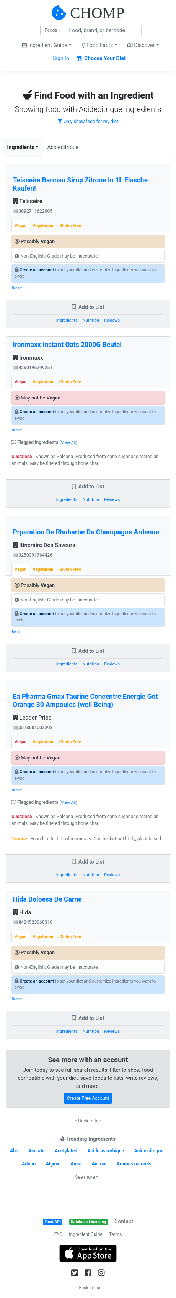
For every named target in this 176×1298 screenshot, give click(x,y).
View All (68, 442)
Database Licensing (88, 1221)
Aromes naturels (134, 1164)
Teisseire (27, 201)
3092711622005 (33, 211)
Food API (52, 1221)
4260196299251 (33, 367)
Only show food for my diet (88, 121)
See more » (86, 1177)
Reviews (112, 320)
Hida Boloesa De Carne (47, 899)
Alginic (53, 1164)
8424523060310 (33, 922)
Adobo (29, 1164)
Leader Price (32, 717)
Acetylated (66, 1150)
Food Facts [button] (97, 45)
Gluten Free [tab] (70, 225)
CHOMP (97, 12)
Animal (99, 1164)
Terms (115, 1234)
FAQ (58, 1234)
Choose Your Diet (101, 58)
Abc (14, 1150)
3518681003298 (33, 727)
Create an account (37, 270)
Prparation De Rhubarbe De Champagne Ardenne (86, 532)
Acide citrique (148, 1150)
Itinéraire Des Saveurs (44, 545)
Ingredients (20, 147)
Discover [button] (141, 45)
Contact (123, 1221)
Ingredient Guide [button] (44, 45)
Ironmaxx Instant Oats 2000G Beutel (67, 344)
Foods (50, 30)
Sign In (61, 58)
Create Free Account (88, 1098)
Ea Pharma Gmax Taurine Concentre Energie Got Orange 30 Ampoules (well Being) (85, 700)
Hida (22, 912)
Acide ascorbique (106, 1150)
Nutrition (91, 320)
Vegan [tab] (20, 225)
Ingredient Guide (85, 1234)
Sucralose (21, 456)
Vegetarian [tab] (43, 225)
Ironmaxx (28, 357)
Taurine (19, 838)
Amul (75, 1164)
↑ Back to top (88, 1121)
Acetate (36, 1150)
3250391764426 (33, 555)
